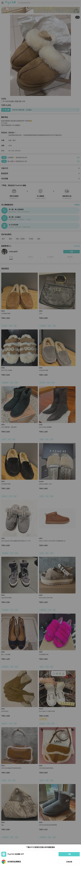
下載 (69, 854)
